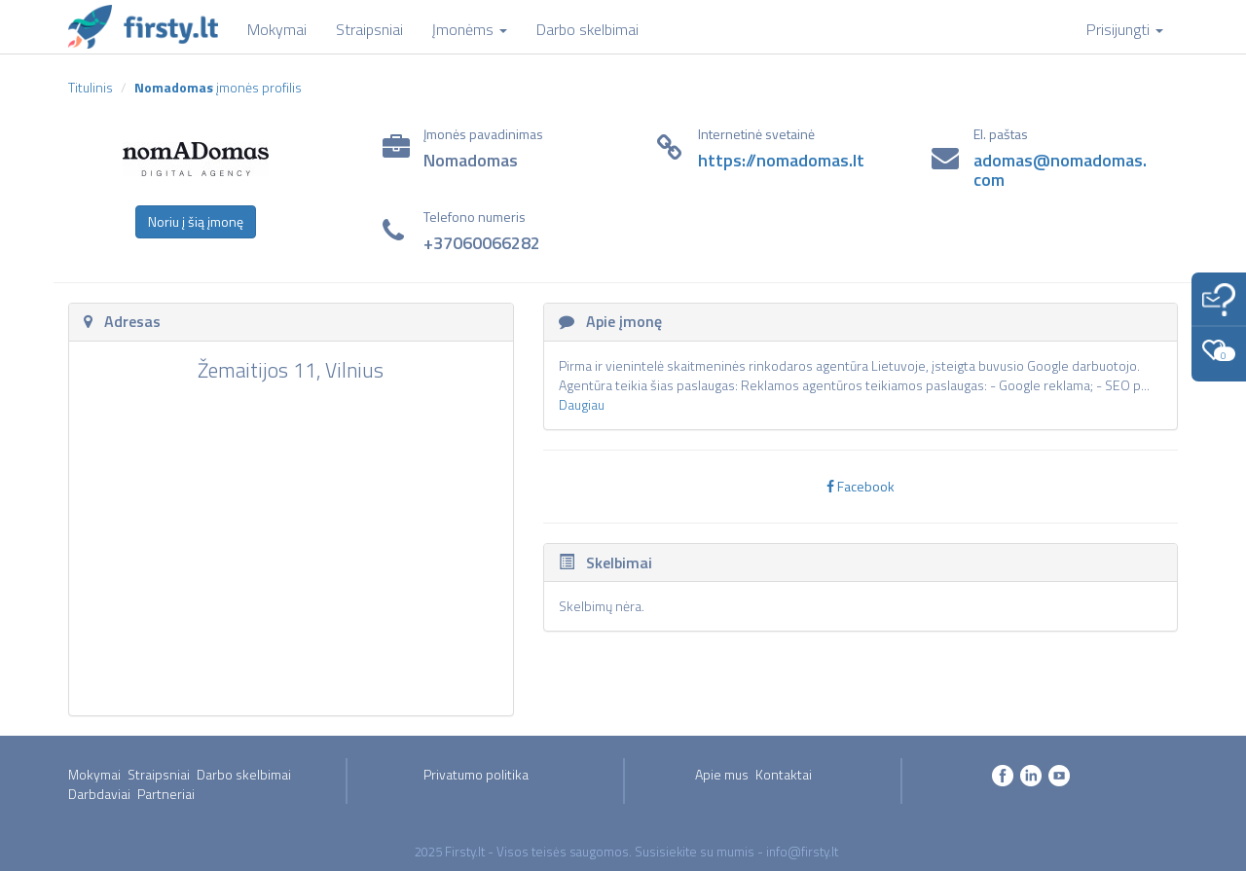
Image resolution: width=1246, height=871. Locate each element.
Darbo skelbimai (244, 774)
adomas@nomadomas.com (1060, 170)
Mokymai (94, 774)
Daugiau (582, 404)
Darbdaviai (99, 793)
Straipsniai (159, 774)
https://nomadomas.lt (781, 160)
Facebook (860, 486)
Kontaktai (783, 774)
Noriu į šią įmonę (195, 221)
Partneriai (166, 793)
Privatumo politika (476, 774)
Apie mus (722, 774)
